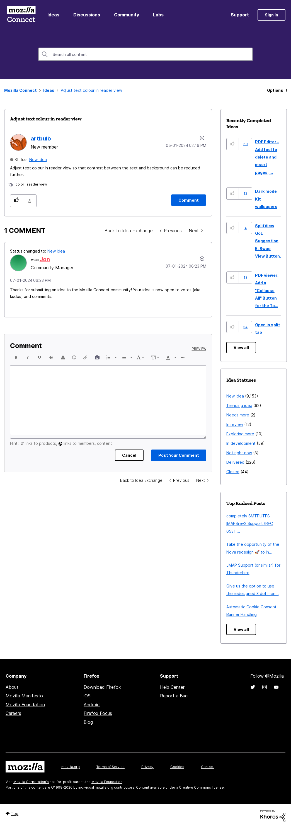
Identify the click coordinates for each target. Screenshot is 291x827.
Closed (232, 471)
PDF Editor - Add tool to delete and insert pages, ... (267, 157)
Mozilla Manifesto (24, 695)
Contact (207, 767)
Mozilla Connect (21, 15)
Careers (13, 713)
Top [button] (14, 813)
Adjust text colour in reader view (46, 119)
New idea (38, 159)
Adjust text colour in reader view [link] (91, 90)
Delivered (235, 462)
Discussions (86, 15)
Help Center (172, 687)
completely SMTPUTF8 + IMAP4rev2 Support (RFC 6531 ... (249, 524)
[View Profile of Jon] (45, 259)
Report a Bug (174, 695)
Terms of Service (110, 767)
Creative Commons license (201, 787)
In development (241, 443)
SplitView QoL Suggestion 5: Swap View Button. (268, 241)
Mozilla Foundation (25, 704)
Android (92, 704)
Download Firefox (102, 687)
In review (234, 424)
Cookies (177, 767)
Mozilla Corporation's (31, 782)
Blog (88, 722)
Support (240, 15)
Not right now (239, 452)
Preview (199, 348)
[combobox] (145, 54)
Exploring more (240, 433)
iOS (87, 695)
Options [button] (275, 90)
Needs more (237, 415)
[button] (16, 201)
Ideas (53, 15)
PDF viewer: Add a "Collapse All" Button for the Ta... (266, 290)
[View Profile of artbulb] (41, 138)
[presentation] (16, 357)
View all (241, 347)
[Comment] (188, 200)
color (20, 184)
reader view (37, 184)
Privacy (147, 767)
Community (126, 15)
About (12, 687)
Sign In (271, 15)
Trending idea (239, 405)
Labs (158, 15)
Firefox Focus (98, 713)
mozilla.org (70, 767)
